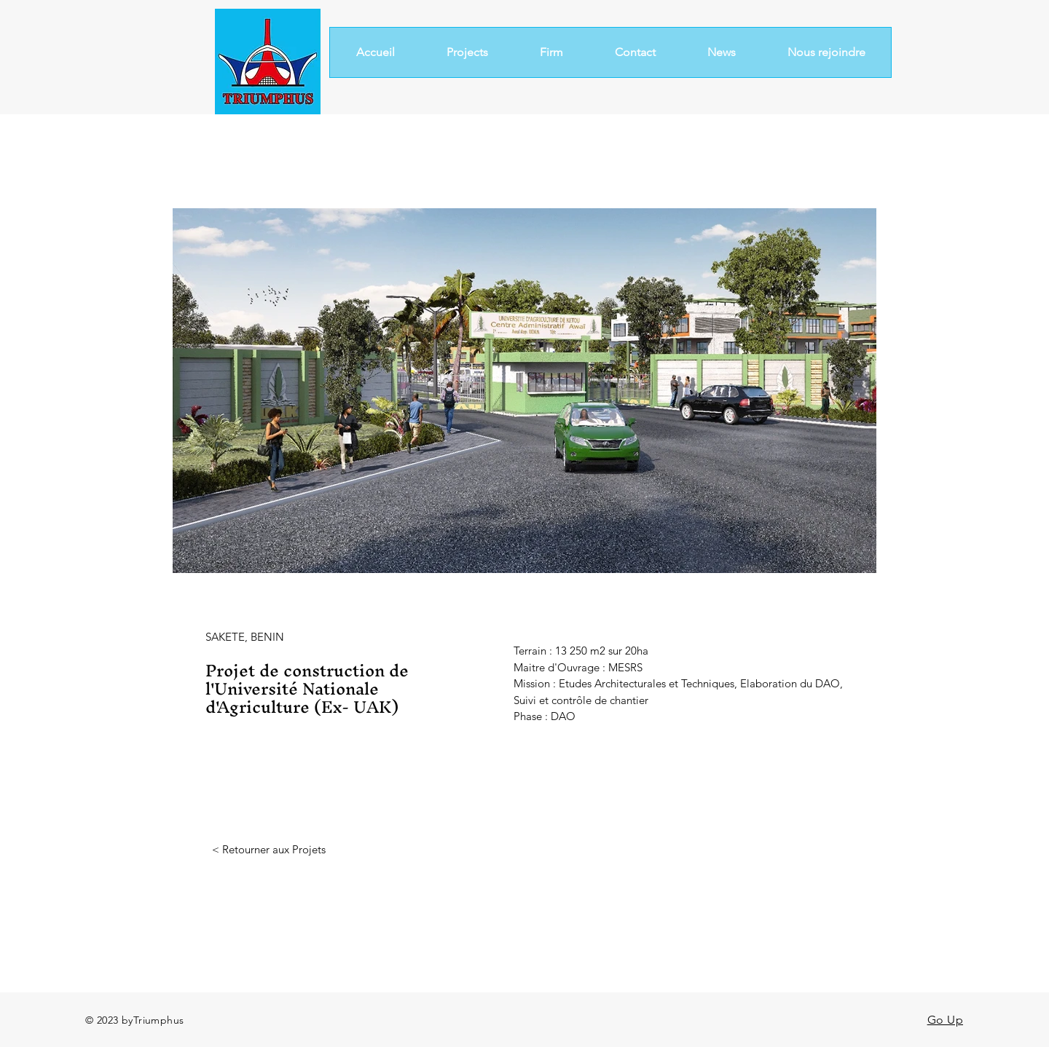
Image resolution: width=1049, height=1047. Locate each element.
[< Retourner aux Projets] (268, 849)
